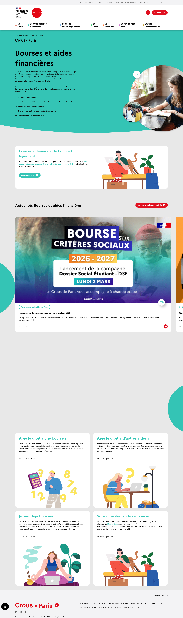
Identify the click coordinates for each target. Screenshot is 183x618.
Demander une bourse (27, 97)
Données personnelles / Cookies (27, 614)
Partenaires (113, 601)
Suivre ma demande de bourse (31, 106)
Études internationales (152, 25)
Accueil (18, 35)
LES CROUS (101, 2)
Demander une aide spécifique (31, 115)
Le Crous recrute (98, 601)
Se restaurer (109, 25)
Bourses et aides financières (38, 25)
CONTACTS (159, 12)
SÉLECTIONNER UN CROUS (87, 2)
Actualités (85, 605)
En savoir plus (29, 175)
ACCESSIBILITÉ (150, 2)
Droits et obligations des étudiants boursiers (37, 111)
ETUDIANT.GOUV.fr (113, 2)
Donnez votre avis (132, 605)
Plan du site (67, 614)
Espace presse (156, 601)
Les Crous (84, 601)
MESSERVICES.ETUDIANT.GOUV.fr (131, 2)
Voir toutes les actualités (151, 205)
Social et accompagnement (71, 25)
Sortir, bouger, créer (128, 25)
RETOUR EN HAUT (158, 593)
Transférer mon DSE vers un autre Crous (35, 102)
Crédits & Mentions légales (50, 614)
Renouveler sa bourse (68, 102)
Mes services (142, 601)
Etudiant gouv (128, 601)
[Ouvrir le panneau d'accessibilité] (5, 606)
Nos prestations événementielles (106, 605)
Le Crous (20, 25)
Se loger (95, 25)
